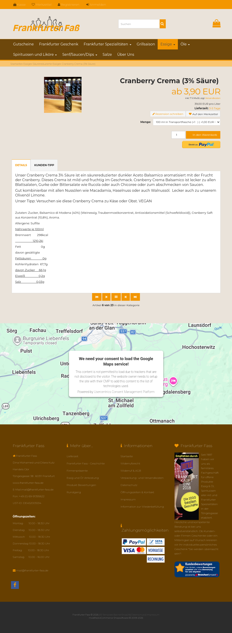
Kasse (19, 4)
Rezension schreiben (169, 114)
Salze (107, 54)
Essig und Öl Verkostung (83, 477)
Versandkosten (213, 98)
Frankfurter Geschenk (58, 44)
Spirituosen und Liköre (35, 54)
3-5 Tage (214, 108)
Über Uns (125, 54)
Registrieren (69, 4)
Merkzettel (42, 4)
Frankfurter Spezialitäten (107, 44)
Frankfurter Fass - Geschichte (86, 463)
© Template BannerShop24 (115, 614)
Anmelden (96, 4)
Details (21, 165)
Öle (185, 44)
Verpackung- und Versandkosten (142, 477)
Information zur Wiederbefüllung (142, 506)
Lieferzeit (73, 456)
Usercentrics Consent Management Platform (124, 392)
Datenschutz (129, 485)
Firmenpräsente (77, 470)
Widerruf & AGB (131, 470)
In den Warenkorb (203, 134)
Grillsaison (146, 44)
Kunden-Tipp (44, 165)
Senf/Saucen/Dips (79, 54)
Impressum (128, 499)
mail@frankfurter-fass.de (32, 570)
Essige (167, 44)
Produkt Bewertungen (81, 485)
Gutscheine (23, 44)
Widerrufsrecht (130, 463)
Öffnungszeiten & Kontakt (137, 492)
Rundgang (74, 492)
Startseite (127, 456)
